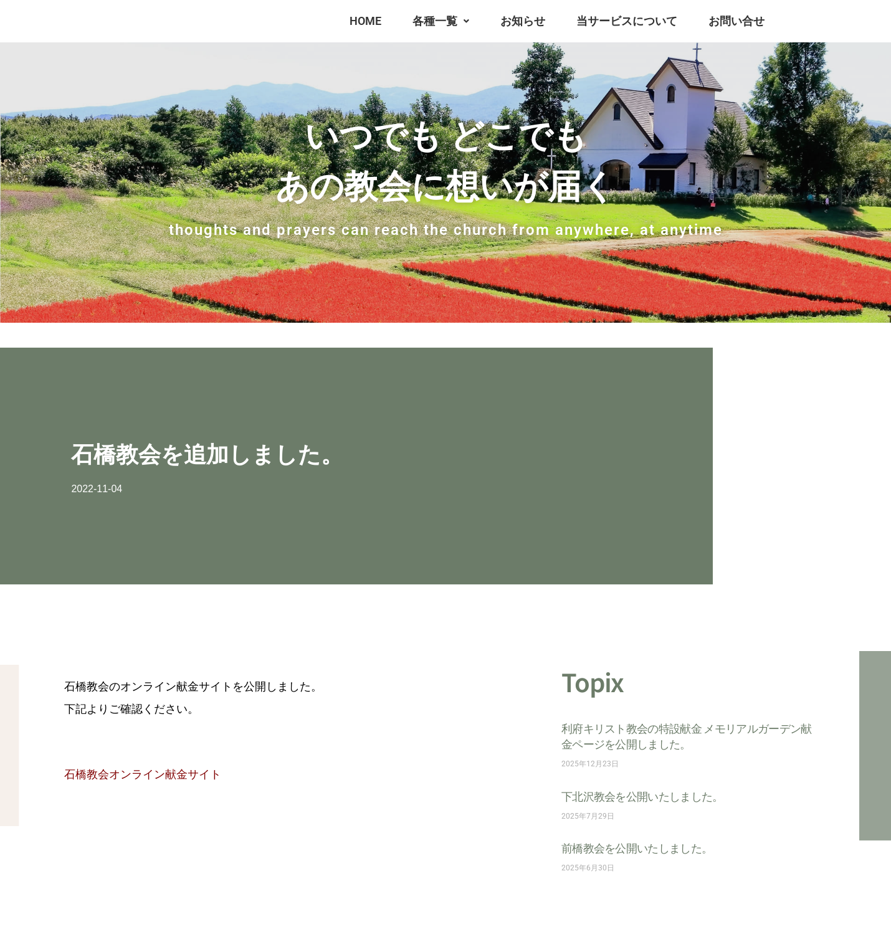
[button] (441, 21)
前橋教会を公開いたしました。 (636, 847)
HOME (365, 20)
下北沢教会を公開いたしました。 (642, 796)
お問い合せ (736, 20)
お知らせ (522, 20)
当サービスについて (626, 20)
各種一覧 (440, 20)
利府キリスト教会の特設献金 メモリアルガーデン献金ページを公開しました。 (686, 736)
